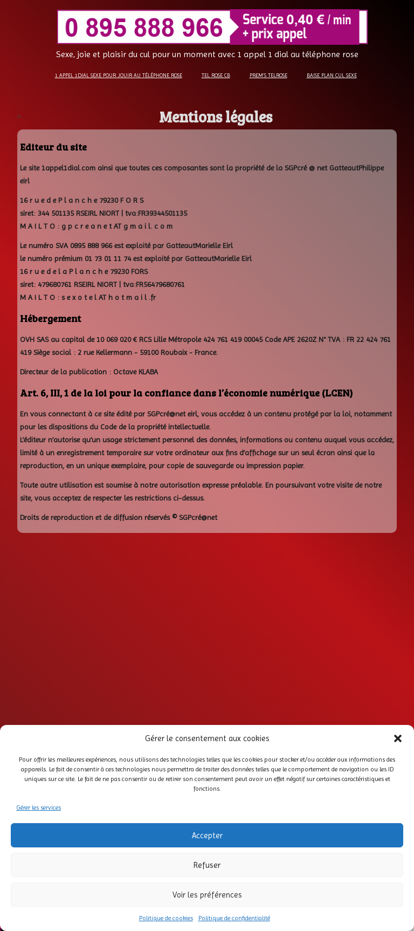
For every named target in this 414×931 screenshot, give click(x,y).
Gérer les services (38, 807)
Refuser (207, 865)
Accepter (207, 835)
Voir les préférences (207, 895)
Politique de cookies (166, 918)
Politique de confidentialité (234, 918)
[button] (397, 738)
